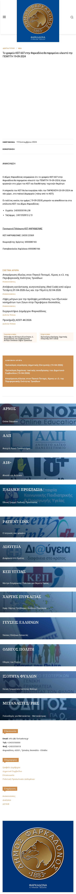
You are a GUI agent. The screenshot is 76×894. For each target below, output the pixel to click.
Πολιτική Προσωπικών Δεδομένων (19, 761)
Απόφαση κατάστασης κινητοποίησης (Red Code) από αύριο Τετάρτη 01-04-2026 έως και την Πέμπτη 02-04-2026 (37, 271)
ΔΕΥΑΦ (6, 786)
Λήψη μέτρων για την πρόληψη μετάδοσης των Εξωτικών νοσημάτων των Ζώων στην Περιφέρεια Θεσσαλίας (35, 283)
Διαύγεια (7, 782)
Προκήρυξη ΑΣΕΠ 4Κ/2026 (17, 302)
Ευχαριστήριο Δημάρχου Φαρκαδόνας (24, 293)
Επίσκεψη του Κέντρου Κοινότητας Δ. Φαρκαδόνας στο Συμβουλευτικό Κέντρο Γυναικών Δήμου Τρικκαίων (19, 321)
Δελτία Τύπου (9, 48)
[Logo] (38, 838)
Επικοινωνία (10, 713)
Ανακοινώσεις (9, 264)
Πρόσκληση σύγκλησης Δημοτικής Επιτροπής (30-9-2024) (54, 320)
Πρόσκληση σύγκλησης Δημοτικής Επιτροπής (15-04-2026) (34, 347)
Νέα (20, 48)
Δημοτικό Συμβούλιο (12, 753)
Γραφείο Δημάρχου (11, 749)
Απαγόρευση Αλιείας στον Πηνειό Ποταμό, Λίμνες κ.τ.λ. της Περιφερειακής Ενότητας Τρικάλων (36, 258)
